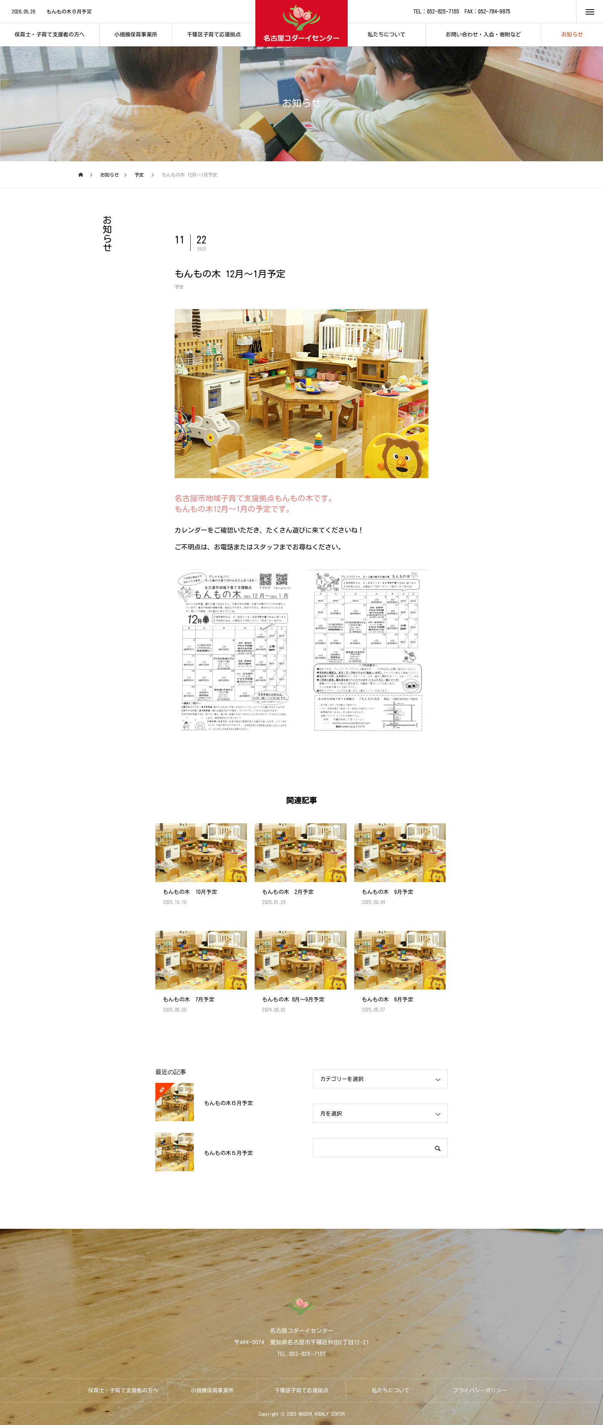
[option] (127, 12)
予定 (179, 287)
